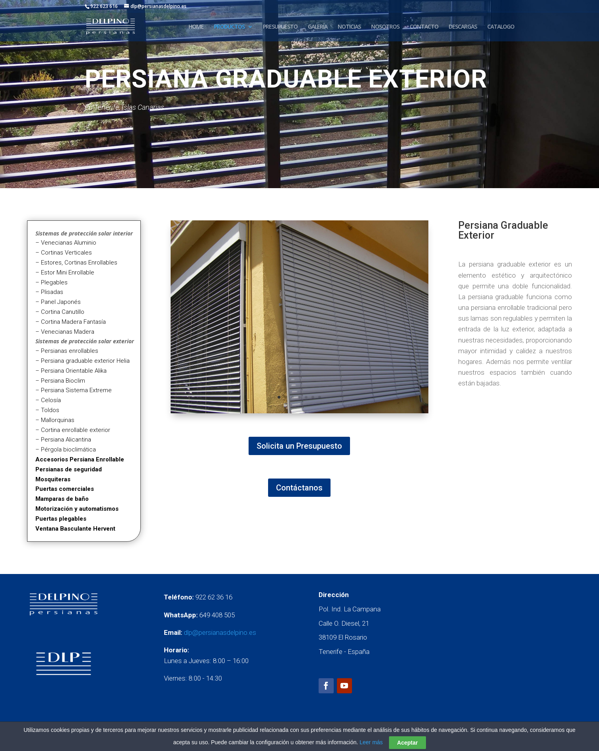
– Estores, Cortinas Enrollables (76, 262)
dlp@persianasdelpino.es (220, 632)
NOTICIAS (349, 27)
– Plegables (51, 282)
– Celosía (48, 400)
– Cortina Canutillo (59, 311)
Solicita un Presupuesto (299, 446)
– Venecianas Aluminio (65, 242)
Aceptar (407, 742)
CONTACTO (424, 27)
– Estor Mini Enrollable (64, 272)
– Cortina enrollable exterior (72, 430)
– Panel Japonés (58, 301)
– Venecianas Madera (64, 331)
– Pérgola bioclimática (65, 449)
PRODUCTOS (229, 27)
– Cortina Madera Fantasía (70, 321)
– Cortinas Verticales (63, 252)
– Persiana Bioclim (60, 380)
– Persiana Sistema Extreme (73, 390)
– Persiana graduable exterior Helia (82, 360)
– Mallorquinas (54, 420)
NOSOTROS (385, 27)
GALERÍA (317, 27)
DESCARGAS (463, 27)
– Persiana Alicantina (63, 439)
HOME (196, 27)
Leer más (371, 742)
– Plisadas (49, 292)
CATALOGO (500, 27)
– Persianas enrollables (66, 350)
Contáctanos (299, 487)
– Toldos (47, 410)
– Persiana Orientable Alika (71, 370)
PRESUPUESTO (280, 27)
